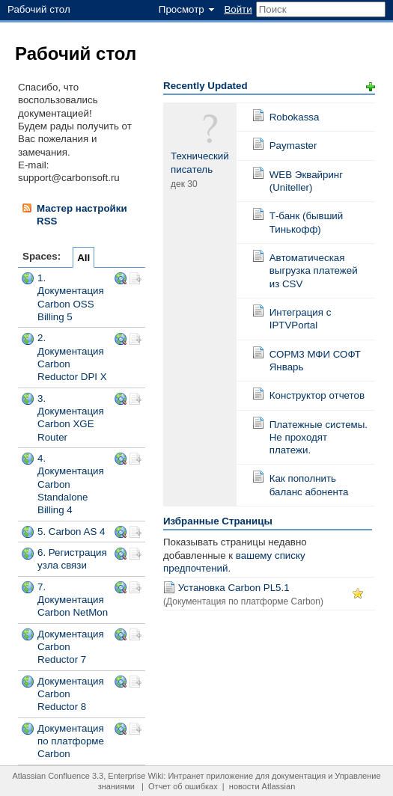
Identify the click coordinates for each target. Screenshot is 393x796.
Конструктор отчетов (317, 395)
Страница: (258, 115)
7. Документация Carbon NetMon (72, 600)
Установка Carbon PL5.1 (234, 587)
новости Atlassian (262, 786)
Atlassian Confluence (50, 775)
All (83, 257)
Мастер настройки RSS (74, 214)
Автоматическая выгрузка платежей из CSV (313, 271)
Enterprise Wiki (135, 775)
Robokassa (294, 117)
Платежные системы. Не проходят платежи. (318, 437)
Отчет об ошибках (183, 786)
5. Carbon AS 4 (71, 531)
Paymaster (293, 145)
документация (299, 775)
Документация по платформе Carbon (70, 741)
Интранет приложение (210, 775)
